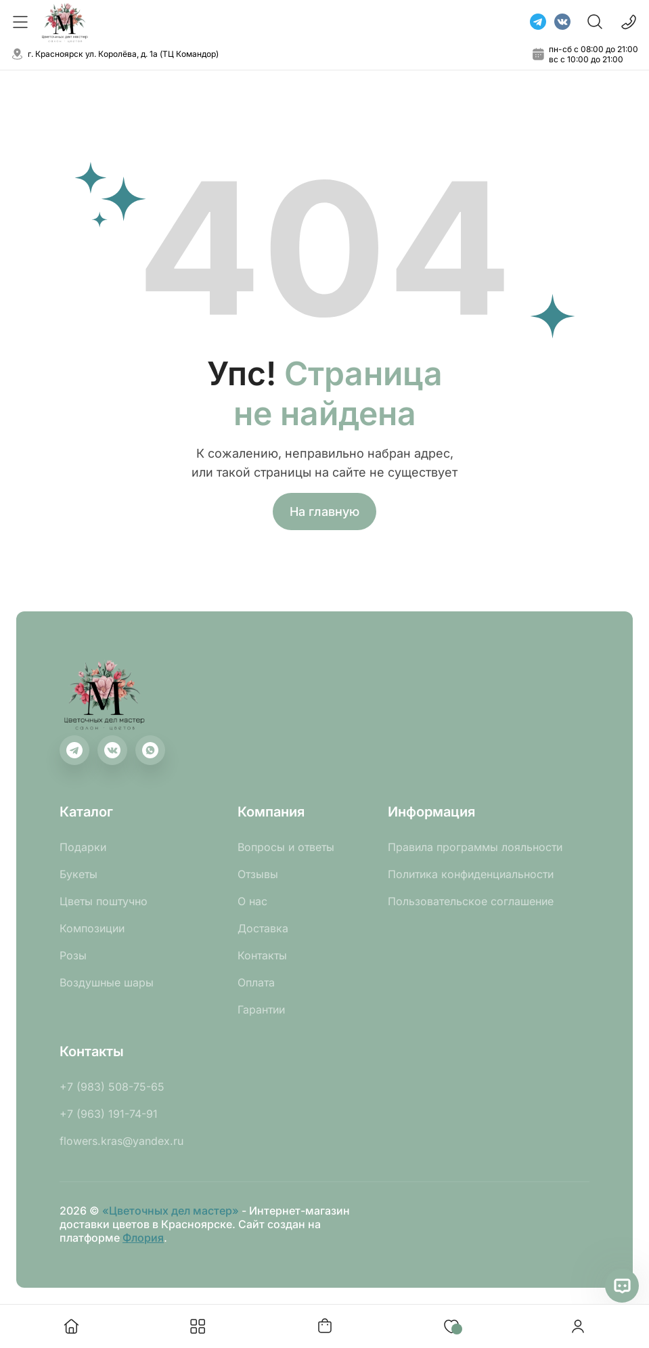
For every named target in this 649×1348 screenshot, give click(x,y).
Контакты (262, 955)
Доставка (263, 928)
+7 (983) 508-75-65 (112, 1086)
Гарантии (261, 1009)
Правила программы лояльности (475, 847)
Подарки (83, 847)
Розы (73, 955)
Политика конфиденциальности (471, 874)
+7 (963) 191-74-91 (109, 1114)
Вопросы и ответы (286, 847)
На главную (324, 511)
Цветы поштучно (104, 901)
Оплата (256, 982)
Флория (143, 1237)
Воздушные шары (107, 982)
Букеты (78, 874)
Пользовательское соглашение (471, 901)
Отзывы (258, 874)
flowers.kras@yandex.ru (121, 1141)
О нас (252, 901)
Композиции (92, 928)
